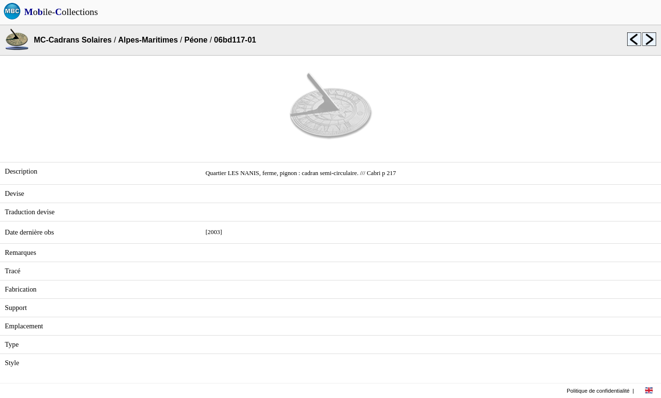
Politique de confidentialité (598, 391)
